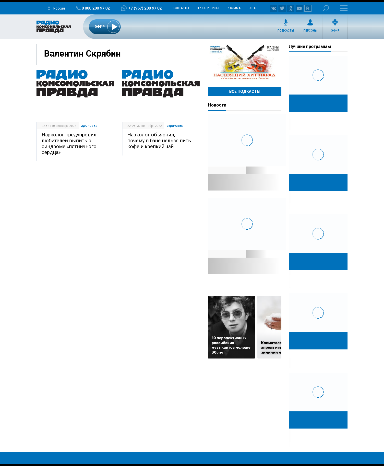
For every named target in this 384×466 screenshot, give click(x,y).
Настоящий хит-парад (244, 62)
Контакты (181, 8)
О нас (253, 8)
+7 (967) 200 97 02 (145, 8)
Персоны (310, 30)
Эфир (335, 30)
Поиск (326, 8)
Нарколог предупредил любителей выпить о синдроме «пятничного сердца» (69, 143)
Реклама (233, 8)
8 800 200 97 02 (96, 8)
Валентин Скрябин (82, 53)
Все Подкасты (244, 91)
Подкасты (285, 30)
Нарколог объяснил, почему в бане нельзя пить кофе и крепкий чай (159, 140)
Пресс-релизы (208, 8)
